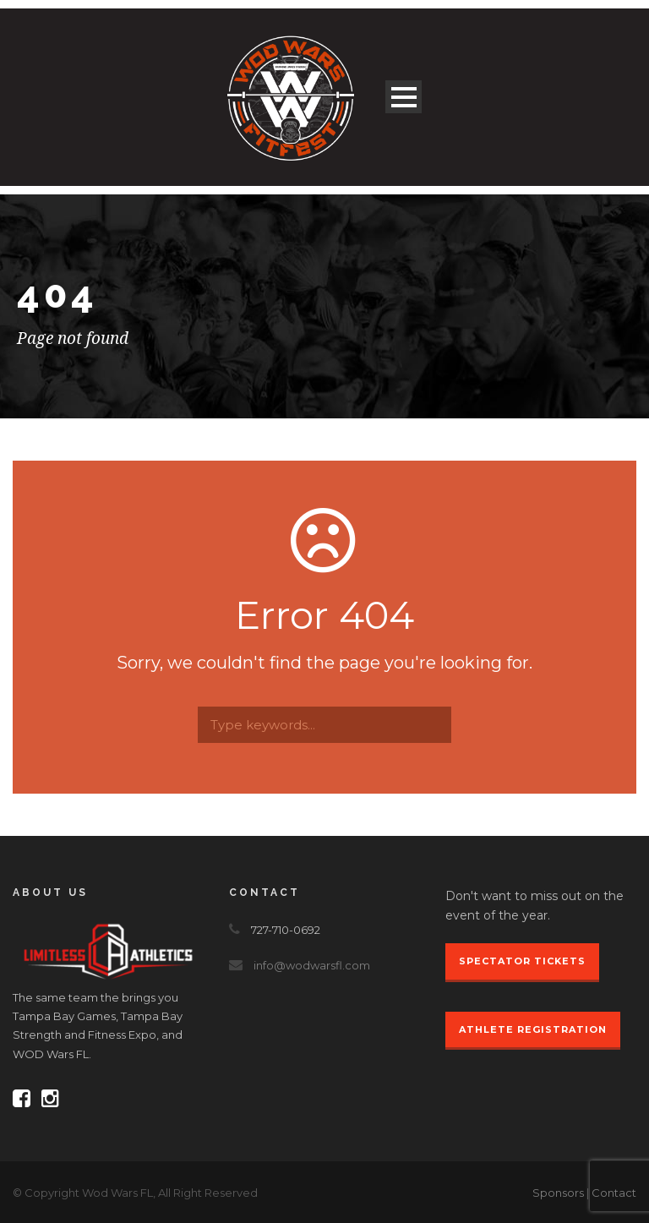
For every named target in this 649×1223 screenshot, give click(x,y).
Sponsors (558, 1192)
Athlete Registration (533, 1029)
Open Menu (403, 96)
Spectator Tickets (522, 961)
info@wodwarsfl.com (312, 965)
